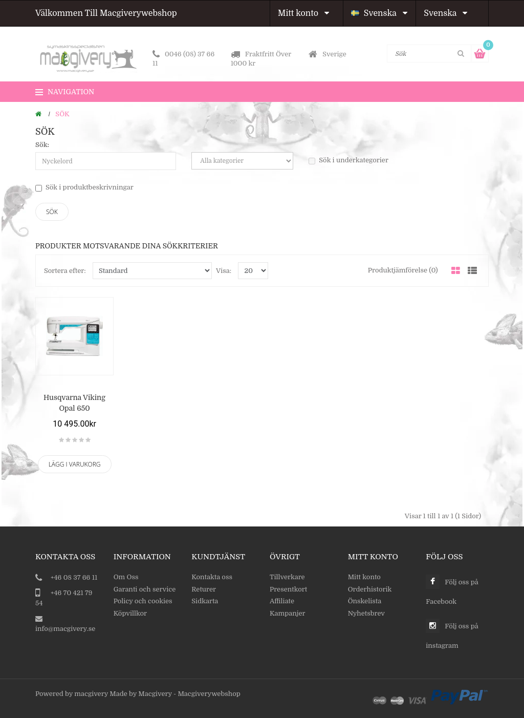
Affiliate (282, 601)
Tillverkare (287, 577)
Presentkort (288, 589)
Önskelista (365, 601)
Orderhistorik (370, 589)
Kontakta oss (211, 577)
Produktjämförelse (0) (403, 270)
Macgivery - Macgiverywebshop (189, 694)
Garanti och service (145, 589)
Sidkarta (204, 601)
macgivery (91, 694)
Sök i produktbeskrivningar (84, 187)
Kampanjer (287, 613)
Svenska (379, 13)
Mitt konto (303, 13)
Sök (62, 114)
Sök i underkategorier (348, 160)
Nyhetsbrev (366, 613)
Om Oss (126, 577)
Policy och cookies (143, 601)
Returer (203, 589)
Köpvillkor (130, 613)
